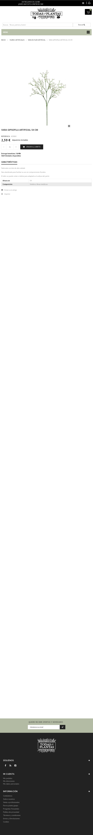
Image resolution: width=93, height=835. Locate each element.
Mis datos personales (11, 784)
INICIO (3, 40)
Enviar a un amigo (10, 190)
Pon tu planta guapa (10, 805)
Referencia (5, 136)
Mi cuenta (9, 774)
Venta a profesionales (11, 802)
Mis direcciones (9, 781)
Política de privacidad (11, 812)
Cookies (6, 822)
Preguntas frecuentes (11, 809)
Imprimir (7, 194)
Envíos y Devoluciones (11, 818)
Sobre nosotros (9, 799)
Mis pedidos (7, 778)
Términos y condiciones (12, 815)
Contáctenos (7, 796)
